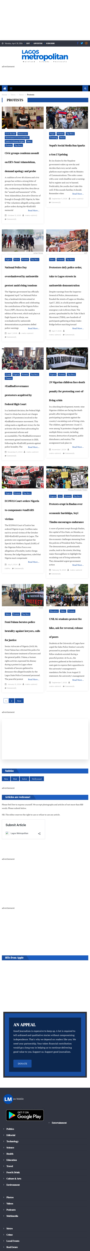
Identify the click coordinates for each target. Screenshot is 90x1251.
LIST (27, 43)
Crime (8, 368)
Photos (9, 1185)
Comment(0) (25, 217)
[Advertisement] (45, 20)
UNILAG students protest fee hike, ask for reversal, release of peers (66, 618)
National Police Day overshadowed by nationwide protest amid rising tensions (21, 274)
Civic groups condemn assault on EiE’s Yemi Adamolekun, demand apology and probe (21, 162)
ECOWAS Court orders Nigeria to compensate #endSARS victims (22, 503)
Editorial (10, 1123)
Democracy (22, 134)
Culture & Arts (13, 1166)
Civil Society (10, 134)
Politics (10, 1117)
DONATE (22, 1051)
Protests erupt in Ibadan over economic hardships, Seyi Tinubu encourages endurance (66, 506)
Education (53, 601)
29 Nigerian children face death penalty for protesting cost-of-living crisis (66, 385)
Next (19, 688)
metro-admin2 (11, 217)
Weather (10, 1247)
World (52, 138)
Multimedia (12, 1204)
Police (16, 257)
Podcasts (10, 1198)
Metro (27, 142)
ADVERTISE (38, 43)
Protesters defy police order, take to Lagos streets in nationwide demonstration (64, 274)
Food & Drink (13, 1160)
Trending (78, 134)
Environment (12, 1173)
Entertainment (59, 1111)
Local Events (12, 1229)
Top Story (9, 145)
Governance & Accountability (16, 138)
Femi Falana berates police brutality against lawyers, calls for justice (21, 621)
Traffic (9, 1241)
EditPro (24, 557)
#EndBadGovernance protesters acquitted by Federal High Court (22, 389)
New (6, 767)
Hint (15, 767)
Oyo (59, 490)
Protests (35, 142)
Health (9, 1142)
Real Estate (12, 1235)
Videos (9, 1191)
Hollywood (35, 767)
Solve (24, 767)
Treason (8, 372)
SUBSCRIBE (51, 43)
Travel (9, 1154)
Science (10, 1135)
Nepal (52, 134)
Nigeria (8, 257)
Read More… (33, 211)
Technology (12, 1129)
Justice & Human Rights (14, 142)
